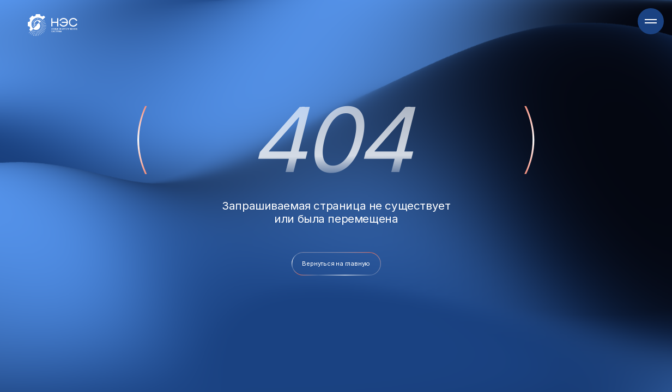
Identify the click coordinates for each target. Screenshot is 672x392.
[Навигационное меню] (651, 21)
